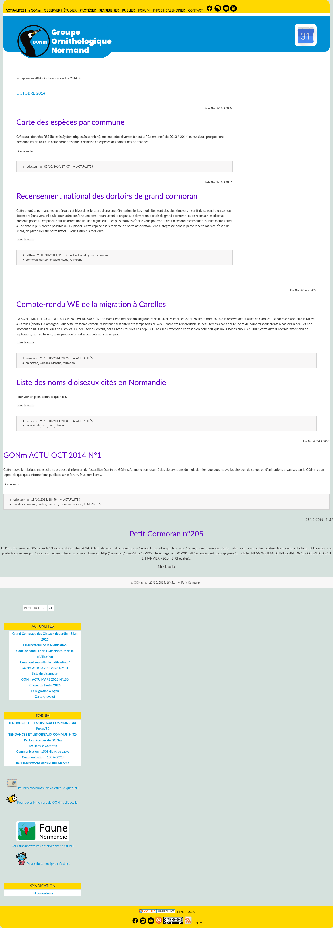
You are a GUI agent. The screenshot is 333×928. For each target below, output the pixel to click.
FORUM (144, 10)
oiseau (60, 425)
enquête (54, 259)
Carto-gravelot (45, 696)
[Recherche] (35, 608)
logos (191, 911)
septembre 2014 (30, 78)
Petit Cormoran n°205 (166, 533)
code (29, 425)
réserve (77, 504)
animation (32, 363)
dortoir (43, 259)
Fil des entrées (43, 893)
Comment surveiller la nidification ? (45, 662)
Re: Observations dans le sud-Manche (42, 763)
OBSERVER (52, 10)
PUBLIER (128, 10)
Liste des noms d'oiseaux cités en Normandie (91, 382)
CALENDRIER (175, 10)
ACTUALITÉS (15, 10)
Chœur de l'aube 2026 (45, 685)
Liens (180, 911)
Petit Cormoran (190, 582)
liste (44, 425)
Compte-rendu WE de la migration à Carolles (91, 304)
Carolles (45, 363)
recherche (76, 259)
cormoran (32, 259)
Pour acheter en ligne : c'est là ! (43, 864)
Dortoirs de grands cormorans (91, 255)
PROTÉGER (88, 10)
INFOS (157, 10)
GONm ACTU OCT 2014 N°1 (52, 454)
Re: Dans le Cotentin (42, 746)
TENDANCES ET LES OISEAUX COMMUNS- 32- (42, 734)
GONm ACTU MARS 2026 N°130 (44, 679)
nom (51, 425)
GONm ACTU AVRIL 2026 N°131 (44, 668)
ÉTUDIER (70, 10)
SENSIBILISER (109, 10)
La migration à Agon (45, 691)
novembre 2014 (67, 78)
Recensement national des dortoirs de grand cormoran (107, 195)
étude (64, 259)
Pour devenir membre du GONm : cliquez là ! (42, 802)
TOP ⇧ (197, 923)
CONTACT (195, 10)
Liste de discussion (45, 673)
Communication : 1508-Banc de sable (42, 751)
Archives (49, 78)
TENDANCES (92, 504)
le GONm (34, 10)
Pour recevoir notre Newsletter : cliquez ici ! (43, 788)
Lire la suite (24, 151)
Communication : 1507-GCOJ (43, 757)
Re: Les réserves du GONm (43, 740)
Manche (56, 363)
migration (69, 363)
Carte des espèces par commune (70, 121)
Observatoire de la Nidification (45, 645)
